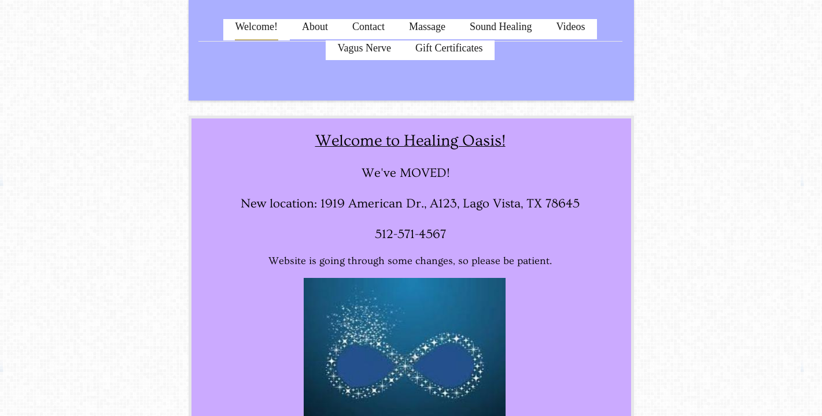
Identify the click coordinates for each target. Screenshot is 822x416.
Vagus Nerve (364, 48)
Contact (368, 26)
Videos (570, 26)
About (315, 26)
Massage (427, 26)
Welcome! (256, 26)
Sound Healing (501, 26)
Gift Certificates (448, 48)
